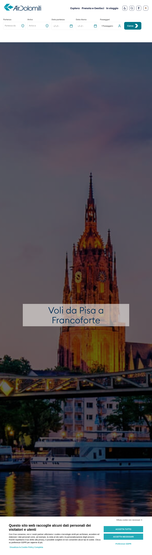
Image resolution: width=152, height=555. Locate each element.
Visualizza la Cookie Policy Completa (26, 547)
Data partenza (58, 19)
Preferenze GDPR (123, 544)
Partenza (7, 19)
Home (7, 36)
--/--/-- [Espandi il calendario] (56, 26)
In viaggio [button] (112, 8)
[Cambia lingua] (145, 8)
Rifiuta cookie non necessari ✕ (129, 520)
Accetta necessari (123, 537)
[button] (111, 26)
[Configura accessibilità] (138, 8)
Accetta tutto (123, 529)
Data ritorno (81, 19)
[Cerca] (131, 8)
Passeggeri (105, 19)
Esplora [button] (75, 8)
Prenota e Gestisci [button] (93, 8)
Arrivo (30, 19)
